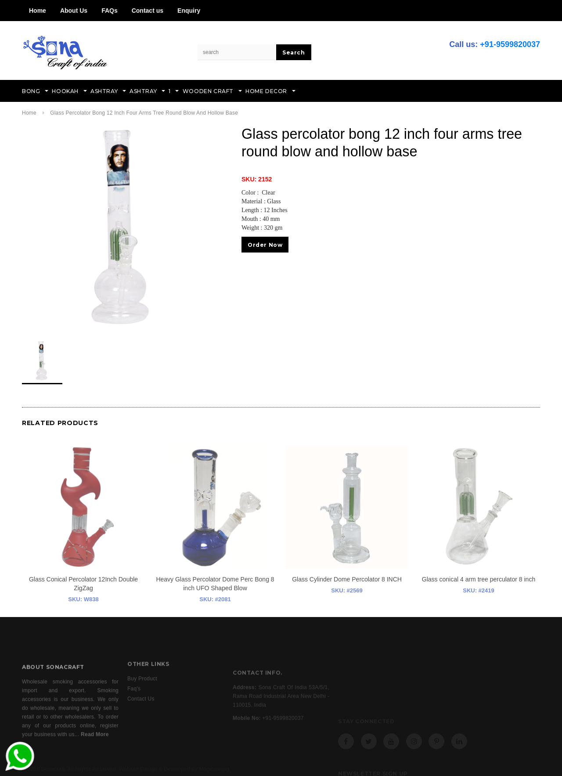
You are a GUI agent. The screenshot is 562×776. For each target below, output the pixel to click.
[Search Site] (237, 52)
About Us (73, 10)
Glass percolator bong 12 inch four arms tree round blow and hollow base (144, 113)
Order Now (265, 245)
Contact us (147, 10)
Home (37, 10)
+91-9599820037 (510, 44)
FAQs (109, 10)
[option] (123, 226)
